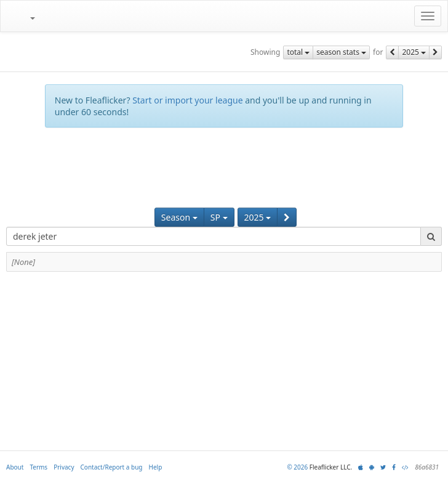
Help (155, 467)
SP (219, 217)
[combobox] (213, 236)
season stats (341, 52)
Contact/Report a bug (112, 467)
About (14, 467)
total (298, 52)
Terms (38, 467)
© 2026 (297, 467)
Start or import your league (187, 100)
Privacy (64, 467)
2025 (414, 52)
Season (179, 217)
